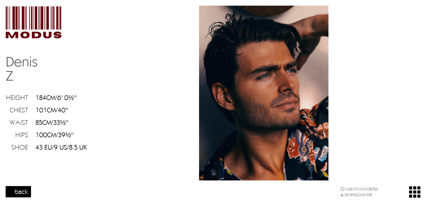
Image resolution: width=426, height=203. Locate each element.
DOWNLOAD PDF (356, 195)
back (21, 191)
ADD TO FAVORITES (359, 189)
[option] (263, 93)
